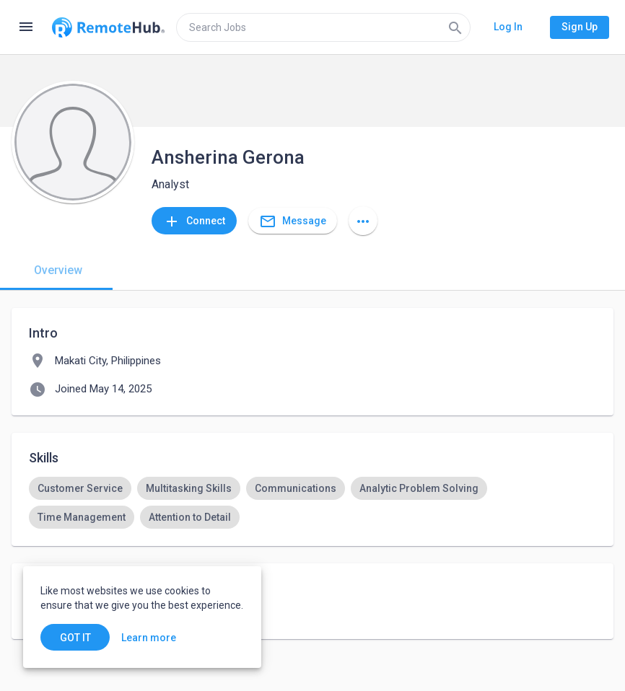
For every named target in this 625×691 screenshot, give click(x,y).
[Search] (455, 27)
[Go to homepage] (108, 27)
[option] (80, 488)
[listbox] (312, 503)
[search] (323, 27)
